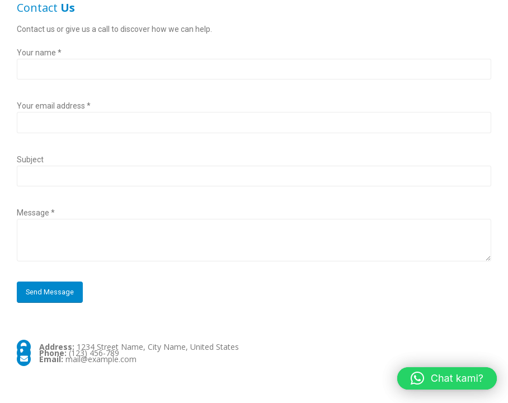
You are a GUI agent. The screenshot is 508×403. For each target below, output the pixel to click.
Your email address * (54, 105)
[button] (447, 378)
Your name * (39, 52)
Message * (36, 212)
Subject (30, 159)
